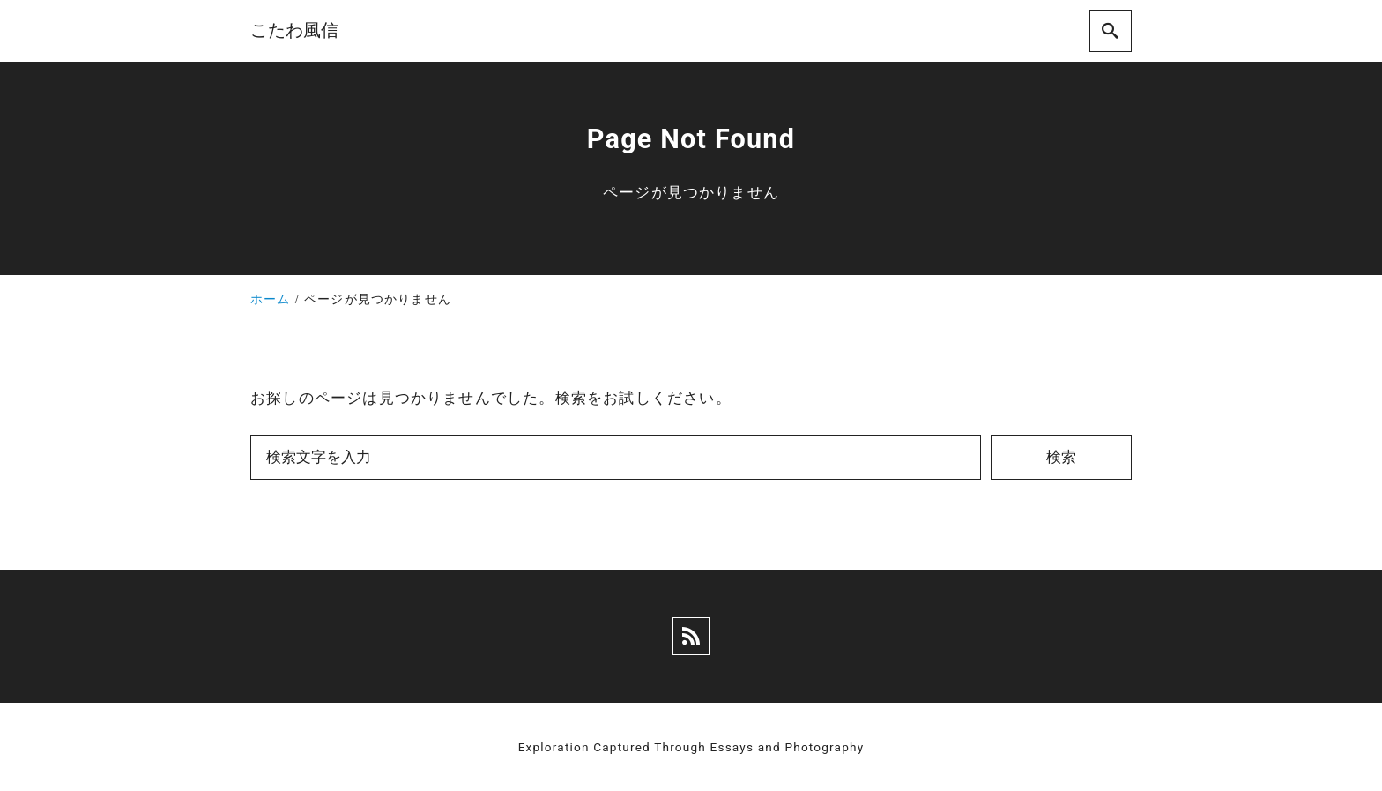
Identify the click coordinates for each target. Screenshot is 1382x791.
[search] (1110, 31)
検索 (1061, 457)
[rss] (691, 636)
